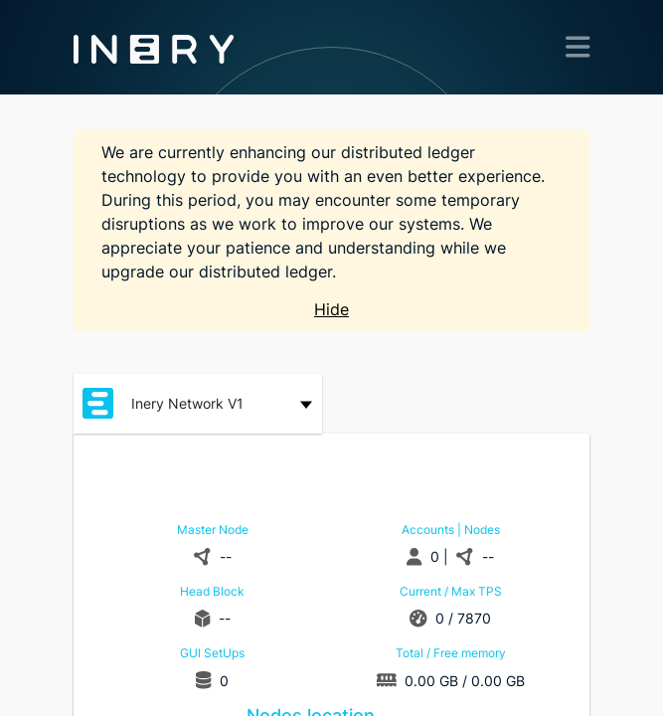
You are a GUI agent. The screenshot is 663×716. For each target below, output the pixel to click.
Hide (331, 309)
